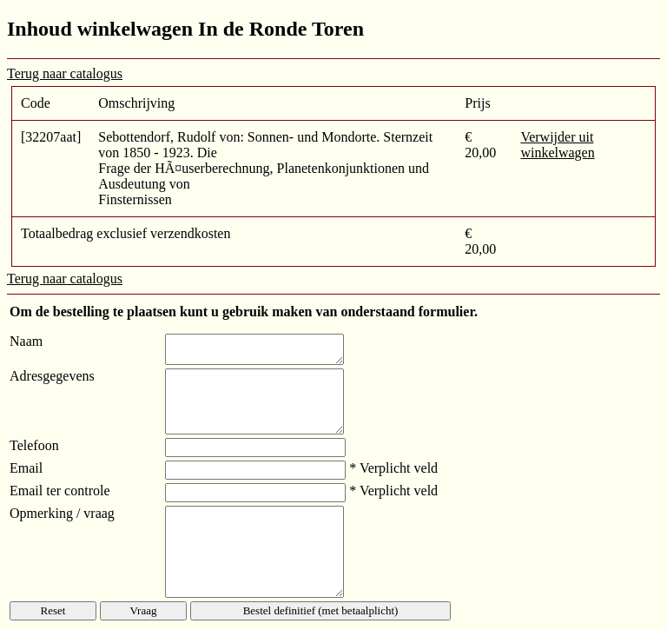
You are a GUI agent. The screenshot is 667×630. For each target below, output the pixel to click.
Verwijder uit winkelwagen (557, 144)
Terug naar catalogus (64, 73)
